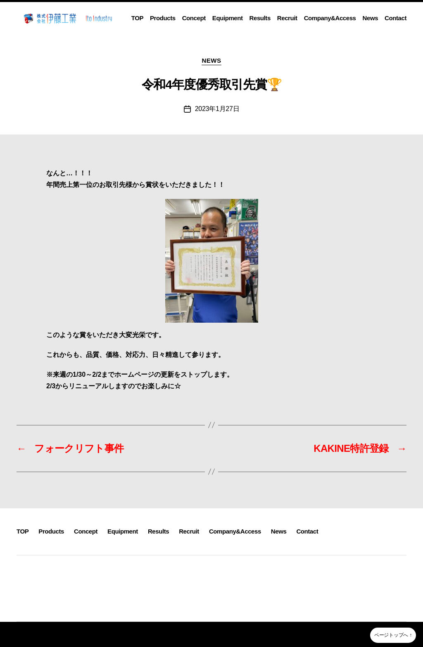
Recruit (287, 17)
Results (260, 17)
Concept (194, 17)
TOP (137, 17)
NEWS (211, 60)
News (370, 17)
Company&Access (330, 17)
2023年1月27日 (217, 108)
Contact (395, 17)
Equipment (227, 17)
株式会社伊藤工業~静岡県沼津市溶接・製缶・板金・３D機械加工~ (109, 634)
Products (163, 17)
